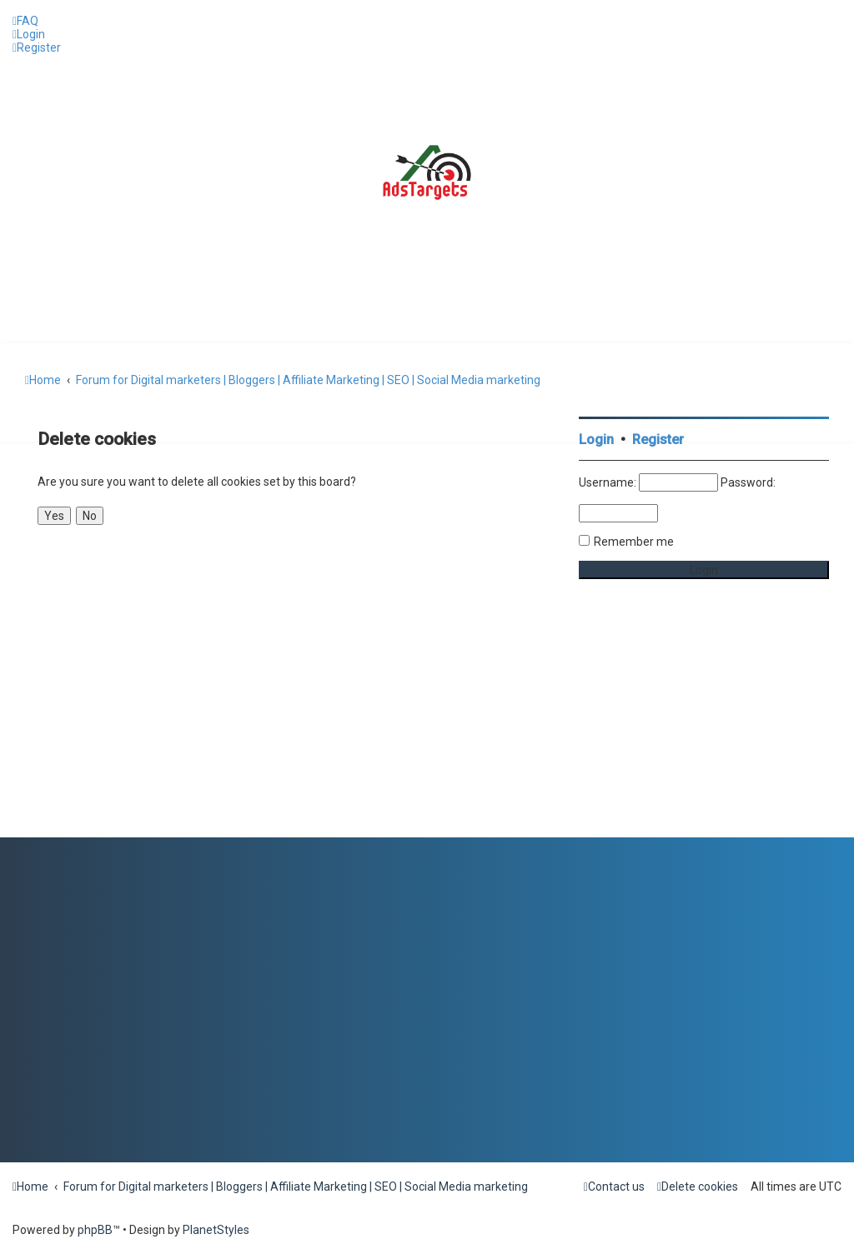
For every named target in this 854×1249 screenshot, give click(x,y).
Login (596, 439)
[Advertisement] (704, 733)
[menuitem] (25, 20)
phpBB (95, 1230)
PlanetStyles (216, 1230)
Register (658, 439)
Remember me (634, 541)
